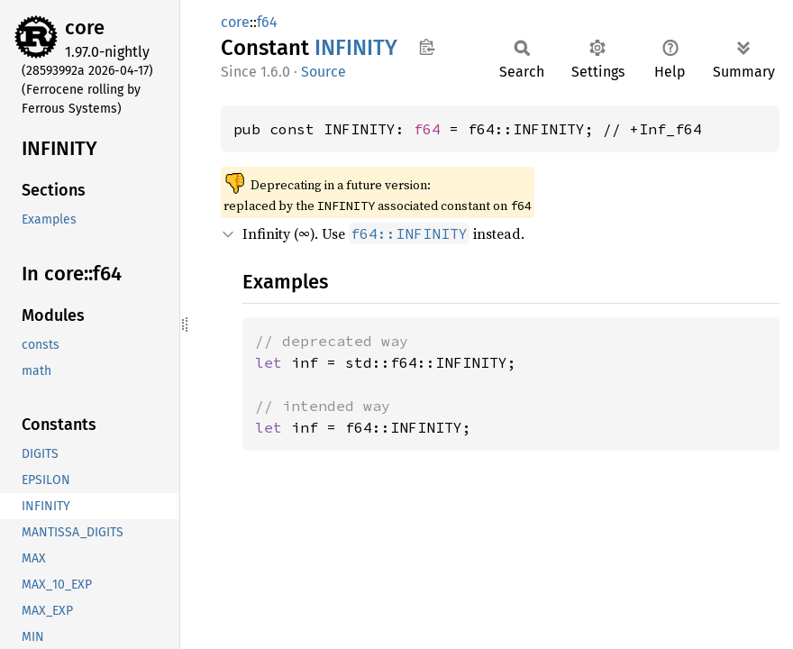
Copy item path (427, 47)
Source (323, 71)
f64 (267, 22)
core (85, 27)
